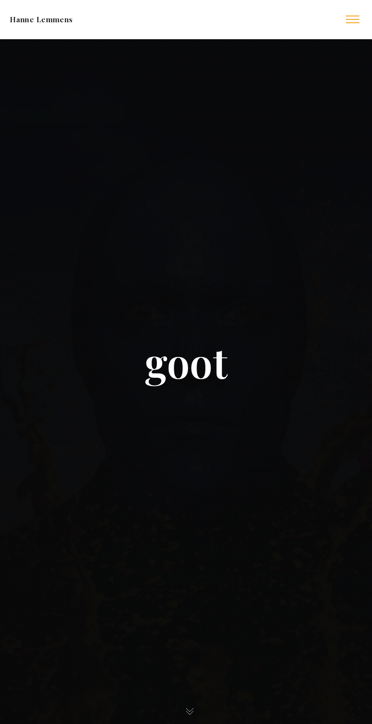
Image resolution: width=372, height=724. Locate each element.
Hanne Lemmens (41, 19)
